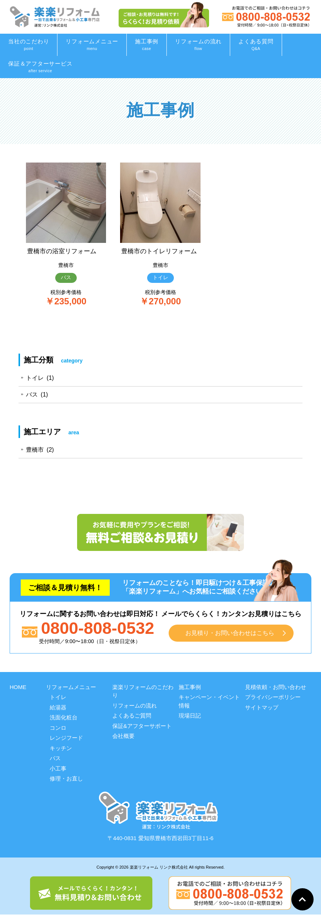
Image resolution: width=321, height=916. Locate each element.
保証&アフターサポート (142, 727)
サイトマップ (261, 708)
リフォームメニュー (71, 688)
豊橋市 (66, 265)
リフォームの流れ (134, 706)
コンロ (58, 729)
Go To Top (302, 899)
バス (66, 278)
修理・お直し (66, 780)
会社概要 (123, 737)
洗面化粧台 (63, 719)
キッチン (61, 749)
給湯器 (58, 708)
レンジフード (66, 739)
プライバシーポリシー (273, 698)
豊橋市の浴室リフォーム (63, 251)
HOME (18, 688)
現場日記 (190, 717)
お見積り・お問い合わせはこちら (230, 634)
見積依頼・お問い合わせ (275, 688)
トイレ (160, 287)
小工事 (58, 769)
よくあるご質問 (131, 717)
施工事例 (190, 688)
